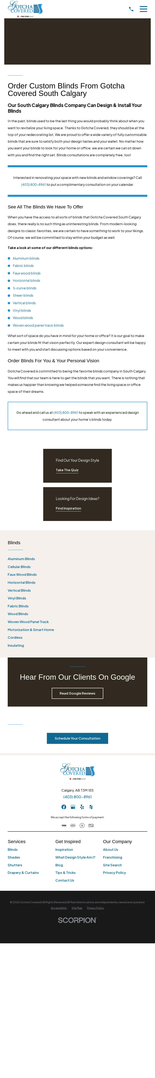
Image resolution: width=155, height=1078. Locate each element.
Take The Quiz (67, 470)
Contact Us (64, 880)
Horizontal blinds (26, 280)
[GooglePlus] (73, 807)
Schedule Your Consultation (77, 738)
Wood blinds (23, 318)
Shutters (15, 865)
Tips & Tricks (65, 872)
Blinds (13, 849)
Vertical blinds (24, 303)
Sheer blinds (23, 295)
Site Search (112, 865)
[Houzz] (91, 807)
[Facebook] (63, 807)
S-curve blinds (24, 288)
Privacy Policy (114, 872)
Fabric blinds (23, 265)
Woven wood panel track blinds (38, 325)
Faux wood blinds (27, 273)
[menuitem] (77, 559)
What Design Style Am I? (75, 857)
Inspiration (64, 849)
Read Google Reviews (77, 693)
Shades (14, 857)
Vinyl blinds (22, 310)
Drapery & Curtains (23, 872)
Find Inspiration (68, 508)
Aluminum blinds (26, 258)
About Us (110, 849)
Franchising (112, 857)
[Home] (25, 9)
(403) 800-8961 (33, 184)
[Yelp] (82, 807)
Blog (59, 865)
